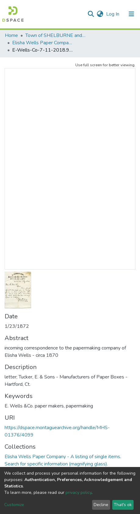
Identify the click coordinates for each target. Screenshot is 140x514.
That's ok (123, 505)
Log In (113, 14)
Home (11, 35)
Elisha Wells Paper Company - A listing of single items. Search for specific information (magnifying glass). (42, 42)
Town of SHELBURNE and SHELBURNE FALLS (55, 35)
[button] (100, 14)
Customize (14, 505)
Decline (101, 505)
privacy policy (79, 492)
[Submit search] (91, 14)
